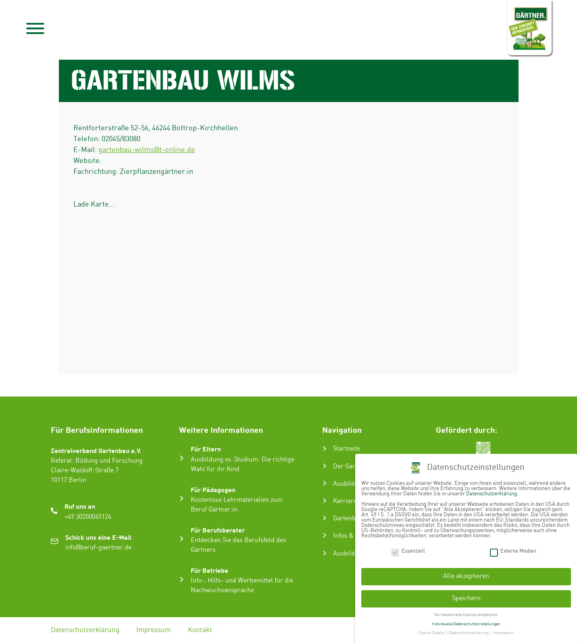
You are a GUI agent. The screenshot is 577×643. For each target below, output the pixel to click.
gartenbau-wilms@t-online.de (146, 150)
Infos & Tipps (352, 535)
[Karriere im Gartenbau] (324, 500)
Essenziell (408, 551)
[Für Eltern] (181, 458)
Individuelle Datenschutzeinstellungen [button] (466, 624)
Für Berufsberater (218, 530)
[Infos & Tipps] (324, 535)
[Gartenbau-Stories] (324, 518)
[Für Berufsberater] (181, 538)
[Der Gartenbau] (324, 465)
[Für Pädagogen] (181, 498)
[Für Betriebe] (181, 579)
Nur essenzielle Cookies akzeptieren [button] (466, 615)
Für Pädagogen (213, 489)
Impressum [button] (503, 633)
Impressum (153, 630)
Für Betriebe (209, 570)
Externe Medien (513, 551)
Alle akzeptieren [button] (466, 576)
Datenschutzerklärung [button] (469, 633)
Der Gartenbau (354, 466)
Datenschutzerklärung (85, 630)
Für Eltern (206, 449)
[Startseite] (324, 448)
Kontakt (200, 630)
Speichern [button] (466, 598)
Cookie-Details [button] (432, 633)
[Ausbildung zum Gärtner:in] (324, 483)
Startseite (346, 448)
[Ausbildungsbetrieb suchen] (324, 553)
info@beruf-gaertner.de (98, 547)
